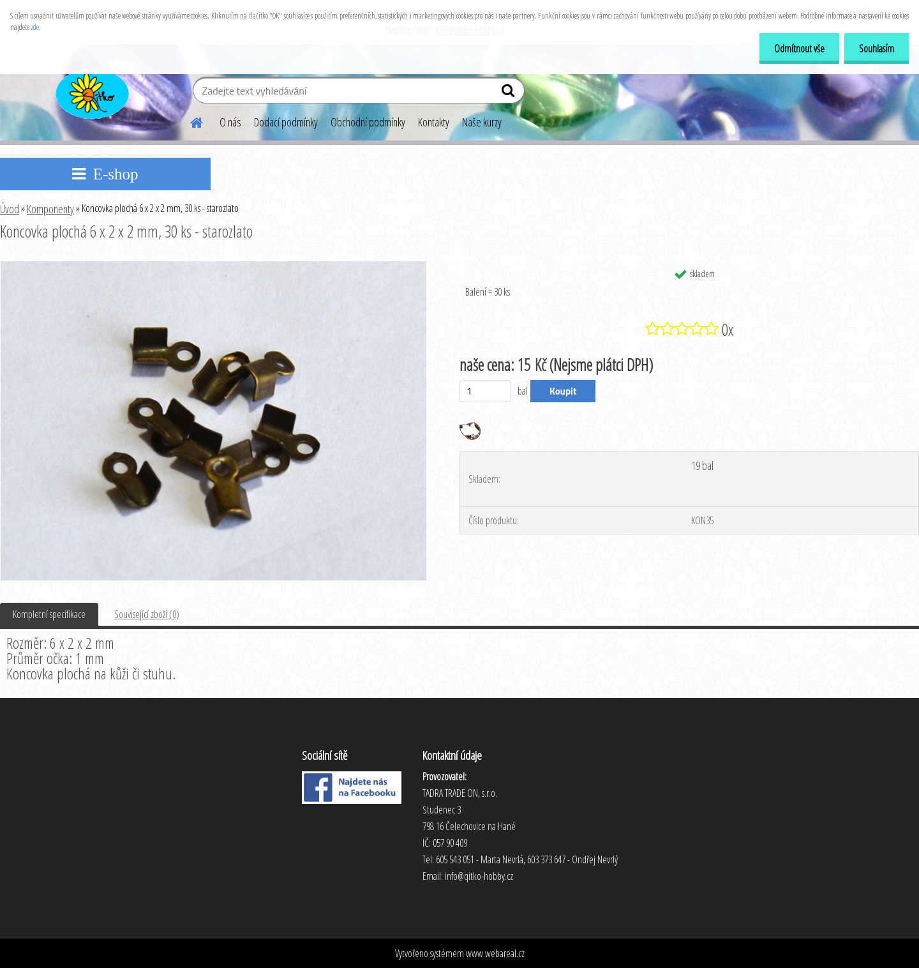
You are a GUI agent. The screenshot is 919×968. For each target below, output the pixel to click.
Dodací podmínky (286, 122)
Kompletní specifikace (49, 614)
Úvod (9, 208)
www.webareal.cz (495, 953)
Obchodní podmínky (368, 122)
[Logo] (91, 92)
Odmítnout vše (795, 49)
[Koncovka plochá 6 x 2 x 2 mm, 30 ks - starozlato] (213, 266)
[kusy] (485, 391)
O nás (230, 122)
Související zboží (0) (146, 614)
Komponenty (50, 208)
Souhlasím (875, 49)
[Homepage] (189, 120)
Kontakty (433, 122)
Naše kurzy (482, 122)
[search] (509, 93)
